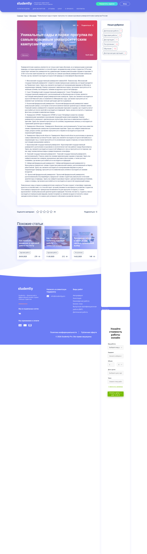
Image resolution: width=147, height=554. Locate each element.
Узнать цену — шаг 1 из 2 (115, 394)
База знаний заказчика (107, 313)
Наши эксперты (108, 301)
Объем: (110, 361)
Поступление (79, 252)
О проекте (69, 9)
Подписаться (116, 85)
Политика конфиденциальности (63, 332)
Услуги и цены (23, 9)
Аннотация (77, 298)
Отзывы (51, 9)
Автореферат (78, 295)
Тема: (110, 378)
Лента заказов (107, 298)
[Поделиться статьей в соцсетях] (93, 25)
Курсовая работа (25, 252)
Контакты (81, 9)
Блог (60, 9)
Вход (125, 4)
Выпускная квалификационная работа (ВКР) (85, 307)
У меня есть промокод (115, 386)
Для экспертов (39, 9)
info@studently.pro (58, 296)
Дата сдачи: (112, 369)
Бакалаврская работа (81, 301)
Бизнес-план (78, 304)
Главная (20, 16)
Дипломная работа (80, 312)
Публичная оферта (89, 332)
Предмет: (111, 352)
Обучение (32, 16)
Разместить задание (107, 4)
